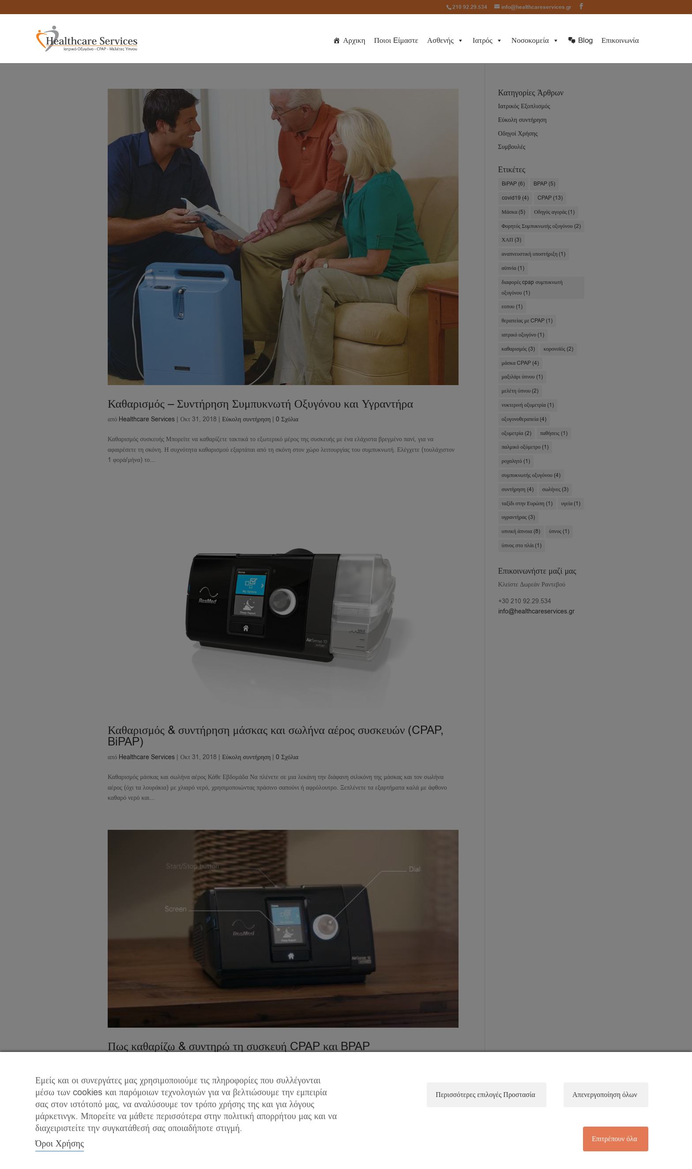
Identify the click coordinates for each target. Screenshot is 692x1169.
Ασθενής (445, 40)
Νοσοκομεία (535, 40)
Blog (585, 40)
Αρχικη (354, 40)
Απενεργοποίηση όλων (604, 1094)
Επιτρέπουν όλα (614, 1139)
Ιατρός (488, 40)
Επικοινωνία (620, 40)
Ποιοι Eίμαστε (396, 40)
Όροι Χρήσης (59, 1144)
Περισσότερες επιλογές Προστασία (484, 1094)
